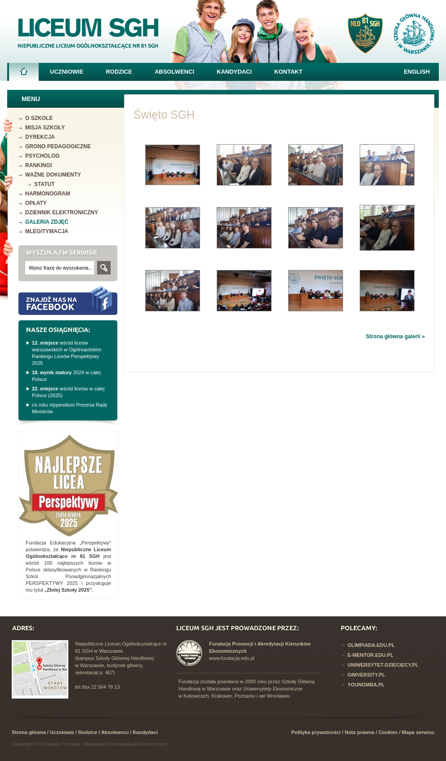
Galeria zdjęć (46, 222)
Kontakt (288, 71)
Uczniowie (66, 71)
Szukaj (104, 267)
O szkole (39, 118)
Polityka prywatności (315, 732)
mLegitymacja (46, 231)
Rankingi (38, 165)
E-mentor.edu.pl (370, 655)
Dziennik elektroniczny (61, 212)
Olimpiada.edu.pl (371, 645)
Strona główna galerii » (395, 336)
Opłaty (36, 203)
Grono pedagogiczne (58, 146)
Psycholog (42, 156)
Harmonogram (47, 193)
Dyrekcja (40, 137)
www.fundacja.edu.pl (231, 658)
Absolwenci (174, 71)
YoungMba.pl (366, 684)
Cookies (388, 732)
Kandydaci (234, 71)
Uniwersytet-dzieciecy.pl (383, 665)
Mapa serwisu (418, 732)
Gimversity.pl (366, 674)
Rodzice (119, 71)
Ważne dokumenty (53, 175)
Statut (44, 184)
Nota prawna (360, 732)
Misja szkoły (45, 127)
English (417, 71)
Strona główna (23, 74)
